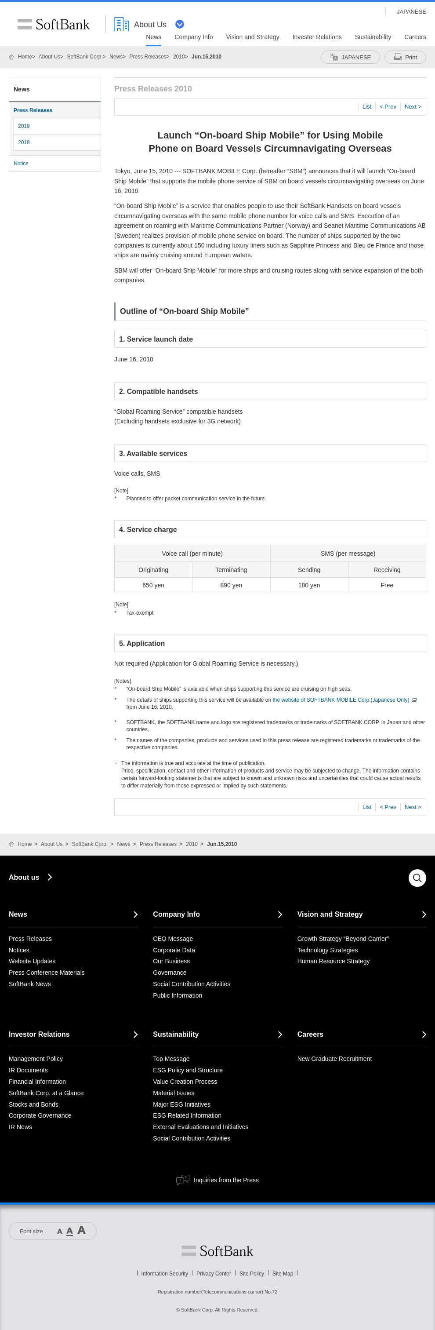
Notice (21, 163)
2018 (24, 142)
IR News (20, 1126)
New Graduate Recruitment (334, 1058)
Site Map (282, 1274)
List (366, 106)
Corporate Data (174, 950)
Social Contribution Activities (191, 983)
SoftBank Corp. (84, 57)
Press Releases (148, 57)
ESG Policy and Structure (188, 1070)
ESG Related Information (187, 1115)
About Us (49, 57)
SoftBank (53, 24)
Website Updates (32, 961)
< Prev (388, 106)
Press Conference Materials (47, 972)
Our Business (171, 961)
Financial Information (37, 1081)
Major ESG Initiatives (181, 1104)
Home (25, 57)
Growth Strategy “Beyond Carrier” (343, 938)
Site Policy (251, 1274)
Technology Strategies (327, 950)
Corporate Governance (40, 1115)
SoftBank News (30, 983)
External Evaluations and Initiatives (200, 1126)
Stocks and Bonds (33, 1104)
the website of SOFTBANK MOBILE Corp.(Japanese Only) (344, 700)
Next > (413, 106)
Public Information (177, 995)
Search (417, 878)
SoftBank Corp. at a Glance (46, 1093)
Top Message (171, 1058)
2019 (24, 126)
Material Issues (173, 1093)
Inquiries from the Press (226, 1180)
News (116, 57)
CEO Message (173, 938)
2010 (179, 57)
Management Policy (36, 1058)
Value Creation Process (185, 1081)
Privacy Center (213, 1274)
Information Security (164, 1274)
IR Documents (28, 1070)
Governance (169, 972)
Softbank (217, 1251)
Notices (19, 950)
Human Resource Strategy (333, 961)
